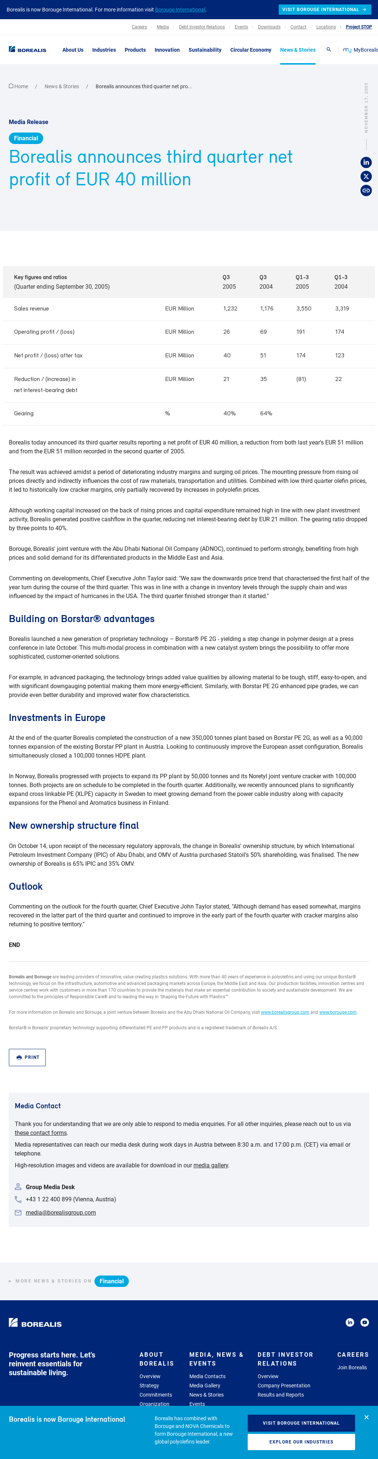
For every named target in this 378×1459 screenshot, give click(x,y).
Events (197, 1404)
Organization (154, 1404)
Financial (26, 138)
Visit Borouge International (301, 1423)
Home (19, 86)
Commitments (156, 1395)
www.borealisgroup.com (285, 1012)
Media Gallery (204, 1385)
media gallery (210, 1165)
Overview (150, 1376)
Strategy (149, 1385)
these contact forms (41, 1132)
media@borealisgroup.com (61, 1212)
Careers (353, 1354)
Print (28, 1057)
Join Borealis (352, 1367)
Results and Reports (281, 1395)
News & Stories (62, 86)
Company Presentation (284, 1385)
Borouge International (180, 10)
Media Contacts (207, 1376)
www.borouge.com (338, 1012)
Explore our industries (301, 1442)
